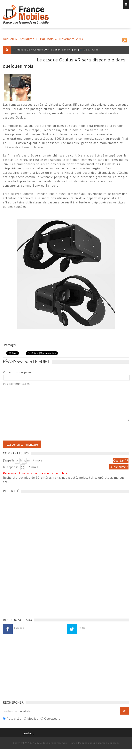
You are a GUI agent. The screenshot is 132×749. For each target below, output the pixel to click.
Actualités (26, 39)
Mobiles (32, 718)
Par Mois (47, 39)
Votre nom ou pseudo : (19, 372)
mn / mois (34, 460)
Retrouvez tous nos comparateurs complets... (36, 473)
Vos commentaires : (17, 383)
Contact (28, 733)
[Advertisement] (32, 554)
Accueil (8, 39)
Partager (10, 345)
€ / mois (31, 467)
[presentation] (35, 431)
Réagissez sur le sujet (26, 361)
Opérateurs (52, 718)
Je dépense (11, 467)
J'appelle (9, 460)
